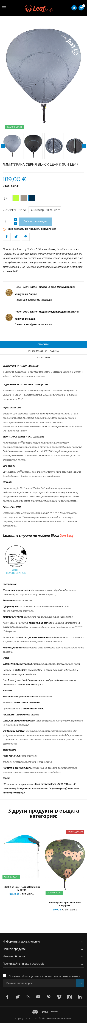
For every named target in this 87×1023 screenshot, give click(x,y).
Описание (44, 344)
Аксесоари (43, 357)
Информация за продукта (43, 350)
